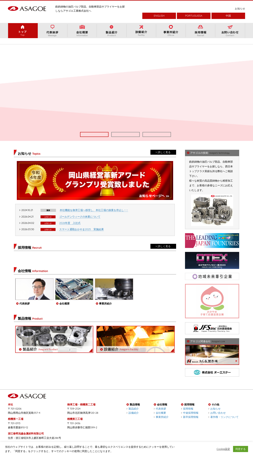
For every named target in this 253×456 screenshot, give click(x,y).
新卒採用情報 (189, 422)
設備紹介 (132, 418)
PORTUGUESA (193, 15)
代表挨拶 (160, 414)
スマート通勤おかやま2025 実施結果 (81, 235)
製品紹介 (132, 414)
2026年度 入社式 (70, 228)
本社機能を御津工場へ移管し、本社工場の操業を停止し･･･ (94, 216)
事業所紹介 (161, 422)
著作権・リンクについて (223, 422)
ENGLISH (159, 15)
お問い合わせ (217, 418)
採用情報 (187, 414)
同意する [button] (240, 448)
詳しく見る (163, 158)
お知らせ (240, 8)
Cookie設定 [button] (223, 448)
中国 (228, 15)
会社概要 (160, 418)
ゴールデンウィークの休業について (79, 222)
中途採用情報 (189, 418)
